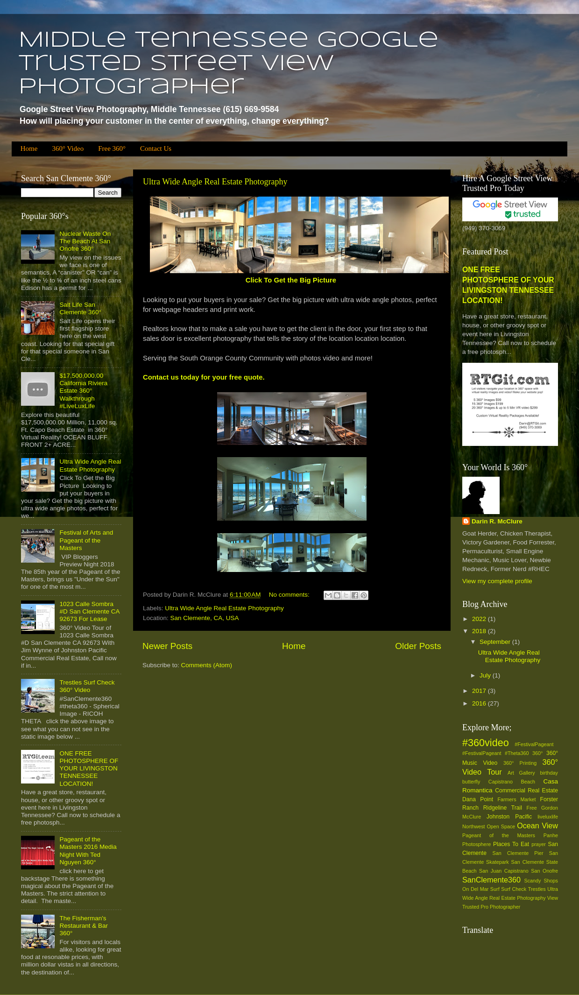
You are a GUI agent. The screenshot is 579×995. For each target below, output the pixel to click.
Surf (495, 889)
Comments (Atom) (207, 665)
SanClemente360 (491, 879)
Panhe (551, 835)
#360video (485, 742)
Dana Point (477, 799)
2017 (480, 690)
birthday (549, 773)
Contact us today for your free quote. (204, 377)
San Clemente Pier (518, 853)
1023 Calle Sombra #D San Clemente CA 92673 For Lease (89, 611)
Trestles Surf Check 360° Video (86, 686)
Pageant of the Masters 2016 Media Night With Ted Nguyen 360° (87, 851)
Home (29, 148)
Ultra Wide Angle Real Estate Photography (215, 181)
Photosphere (476, 844)
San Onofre (544, 871)
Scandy (532, 880)
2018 (480, 631)
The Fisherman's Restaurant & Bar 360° (83, 926)
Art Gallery (521, 773)
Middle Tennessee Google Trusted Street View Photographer (228, 64)
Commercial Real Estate (526, 790)
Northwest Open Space (488, 826)
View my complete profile (497, 581)
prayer (538, 844)
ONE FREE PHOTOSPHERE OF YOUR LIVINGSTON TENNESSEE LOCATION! (88, 768)
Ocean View (537, 825)
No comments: (290, 594)
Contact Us (155, 148)
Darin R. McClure (497, 521)
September (496, 641)
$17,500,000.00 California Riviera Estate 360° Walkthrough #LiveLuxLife (83, 390)
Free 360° (112, 148)
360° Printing (520, 763)
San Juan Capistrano (504, 871)
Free (532, 808)
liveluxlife (547, 816)
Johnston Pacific (509, 816)
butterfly (471, 781)
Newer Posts (167, 646)
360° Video (68, 148)
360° (537, 753)
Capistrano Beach (511, 781)
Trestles (537, 889)
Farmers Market (516, 799)
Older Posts (418, 646)
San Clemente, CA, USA (204, 617)
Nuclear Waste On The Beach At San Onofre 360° (85, 241)
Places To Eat (511, 844)
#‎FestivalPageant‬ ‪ (536, 744)
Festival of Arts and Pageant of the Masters (86, 540)
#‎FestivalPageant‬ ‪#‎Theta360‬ (495, 753)
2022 (480, 618)
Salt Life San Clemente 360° (80, 308)
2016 (480, 703)
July (486, 675)
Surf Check (513, 889)
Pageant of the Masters (498, 835)
